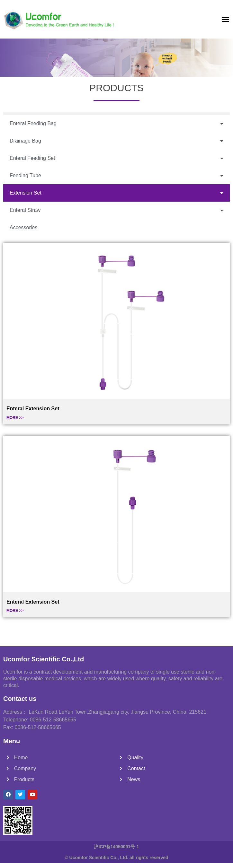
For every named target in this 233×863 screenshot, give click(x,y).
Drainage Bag (116, 141)
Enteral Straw (116, 210)
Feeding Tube (116, 176)
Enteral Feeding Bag (116, 124)
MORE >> (14, 417)
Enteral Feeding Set (116, 158)
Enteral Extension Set (32, 408)
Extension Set (116, 193)
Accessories (23, 227)
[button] (226, 19)
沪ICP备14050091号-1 (116, 846)
